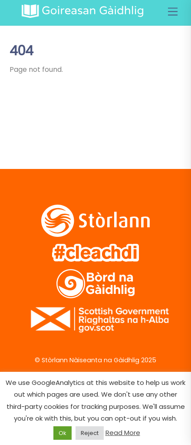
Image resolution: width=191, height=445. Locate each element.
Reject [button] (90, 433)
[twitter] (21, 122)
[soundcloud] (105, 122)
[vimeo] (77, 122)
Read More (122, 432)
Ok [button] (62, 433)
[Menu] (172, 11)
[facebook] (49, 122)
